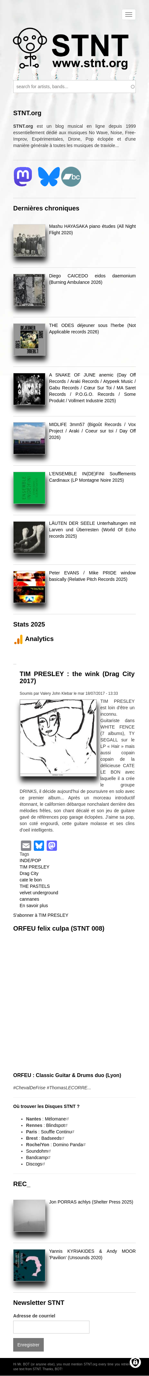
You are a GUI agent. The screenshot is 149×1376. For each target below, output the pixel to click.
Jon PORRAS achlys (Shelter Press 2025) (91, 1201)
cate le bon (31, 879)
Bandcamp (39, 1157)
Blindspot (57, 1125)
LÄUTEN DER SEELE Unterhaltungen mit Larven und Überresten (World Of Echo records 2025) (92, 530)
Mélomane (57, 1118)
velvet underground (39, 892)
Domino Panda (70, 1144)
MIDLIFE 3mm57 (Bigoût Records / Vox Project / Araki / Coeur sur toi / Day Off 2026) (92, 431)
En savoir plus (34, 905)
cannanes (29, 899)
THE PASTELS (35, 886)
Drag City (29, 873)
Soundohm (39, 1151)
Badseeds (54, 1138)
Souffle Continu (58, 1131)
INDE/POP (30, 860)
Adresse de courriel (34, 1315)
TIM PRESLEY (35, 866)
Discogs (36, 1164)
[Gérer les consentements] (135, 1362)
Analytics (33, 638)
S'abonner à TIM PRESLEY (40, 915)
